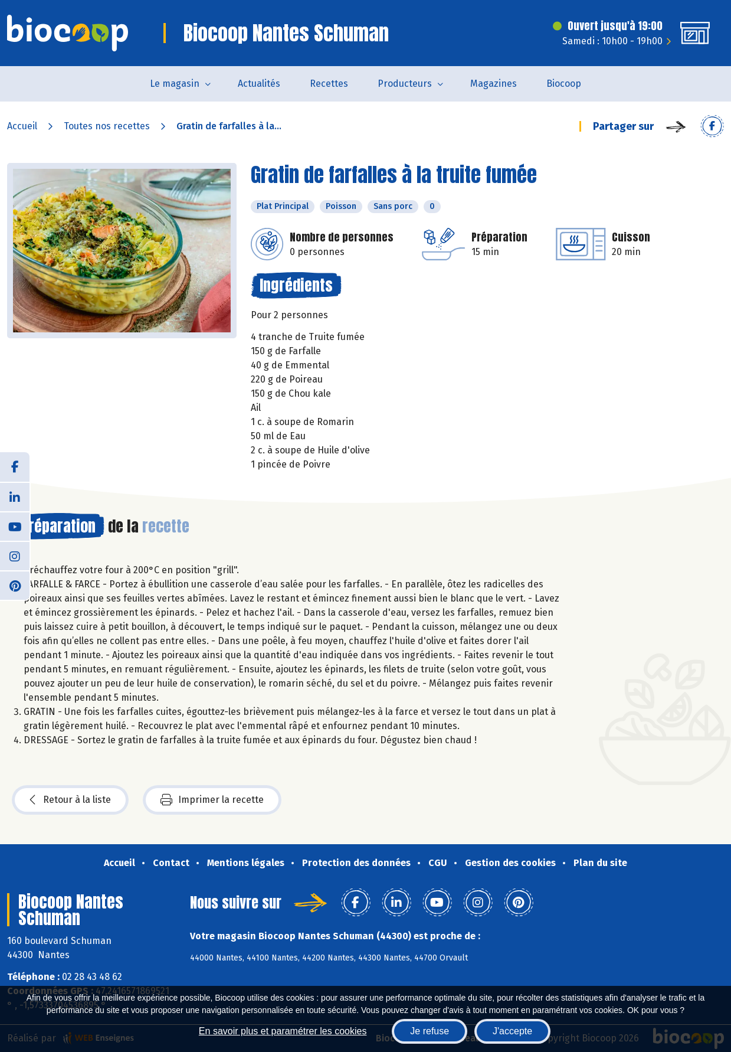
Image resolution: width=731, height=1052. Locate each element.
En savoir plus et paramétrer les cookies (283, 1031)
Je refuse (429, 1031)
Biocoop (563, 83)
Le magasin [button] (174, 83)
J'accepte (512, 1031)
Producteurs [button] (405, 83)
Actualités (259, 83)
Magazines (493, 83)
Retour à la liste (70, 800)
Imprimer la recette (212, 800)
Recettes (329, 83)
